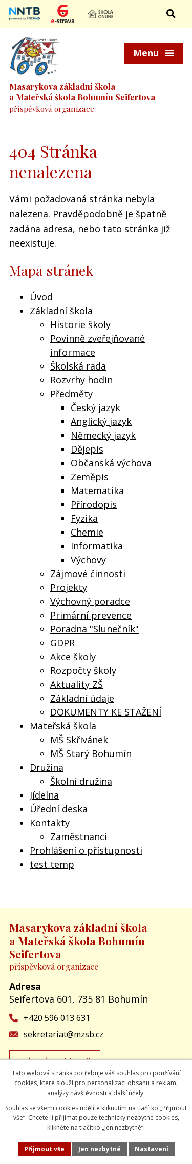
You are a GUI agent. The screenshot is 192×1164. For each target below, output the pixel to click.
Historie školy (80, 324)
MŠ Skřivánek (79, 739)
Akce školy (73, 656)
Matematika (97, 490)
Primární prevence (91, 615)
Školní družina (81, 781)
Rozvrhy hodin (81, 380)
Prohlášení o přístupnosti (86, 850)
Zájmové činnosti (87, 573)
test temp (52, 864)
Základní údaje (82, 698)
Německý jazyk (103, 435)
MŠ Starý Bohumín (91, 753)
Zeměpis (90, 477)
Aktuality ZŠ (76, 684)
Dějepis (87, 449)
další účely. (129, 1093)
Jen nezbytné (99, 1149)
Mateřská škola (63, 726)
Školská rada (78, 366)
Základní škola (61, 310)
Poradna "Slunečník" (94, 629)
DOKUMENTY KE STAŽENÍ (105, 712)
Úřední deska (59, 809)
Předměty (71, 393)
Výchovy (88, 560)
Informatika (97, 546)
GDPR (62, 643)
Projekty (68, 587)
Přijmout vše (44, 1149)
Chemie (87, 532)
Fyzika (84, 518)
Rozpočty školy (83, 670)
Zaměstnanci (78, 836)
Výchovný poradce (90, 601)
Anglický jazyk (101, 421)
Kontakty (50, 822)
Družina (46, 767)
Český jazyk (95, 407)
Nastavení (151, 1149)
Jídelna (44, 795)
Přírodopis (94, 504)
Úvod (41, 297)
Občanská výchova (111, 463)
